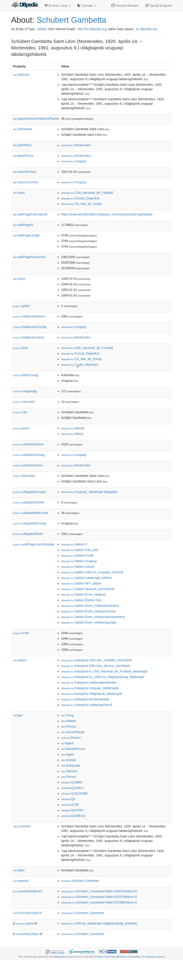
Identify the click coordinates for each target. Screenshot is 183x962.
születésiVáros (28, 465)
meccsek (24, 401)
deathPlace (23, 155)
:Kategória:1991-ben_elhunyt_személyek (95, 666)
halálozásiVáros (28, 337)
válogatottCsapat (29, 492)
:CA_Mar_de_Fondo (81, 204)
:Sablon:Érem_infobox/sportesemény (93, 617)
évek (21, 633)
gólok (21, 306)
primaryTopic (27, 934)
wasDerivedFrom (27, 891)
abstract (21, 74)
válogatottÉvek (28, 534)
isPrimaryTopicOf (27, 913)
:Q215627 (72, 788)
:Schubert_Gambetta (82, 913)
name (24, 923)
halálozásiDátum (29, 316)
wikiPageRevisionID (29, 257)
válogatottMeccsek (30, 513)
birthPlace (22, 145)
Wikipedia (59, 956)
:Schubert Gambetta (80, 881)
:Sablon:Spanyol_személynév (88, 589)
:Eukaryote (70, 765)
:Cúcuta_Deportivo (80, 198)
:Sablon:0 (74, 544)
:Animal (68, 760)
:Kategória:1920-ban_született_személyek (96, 660)
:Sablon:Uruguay (79, 561)
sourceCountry (25, 182)
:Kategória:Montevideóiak (85, 699)
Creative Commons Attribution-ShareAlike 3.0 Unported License (129, 956)
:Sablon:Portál (77, 555)
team (19, 192)
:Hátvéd (72, 428)
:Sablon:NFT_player (81, 583)
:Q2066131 (73, 816)
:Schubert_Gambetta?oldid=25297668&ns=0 (99, 897)
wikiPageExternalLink (30, 214)
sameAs (21, 881)
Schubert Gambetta (71, 20)
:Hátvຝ (72, 434)
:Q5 (68, 799)
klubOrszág (25, 375)
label (18, 870)
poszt (21, 428)
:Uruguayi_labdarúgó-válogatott (89, 492)
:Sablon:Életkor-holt (81, 600)
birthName (22, 129)
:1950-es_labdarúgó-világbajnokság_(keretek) (99, 923)
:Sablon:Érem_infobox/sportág (88, 622)
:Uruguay (73, 161)
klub (20, 348)
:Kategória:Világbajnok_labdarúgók (91, 693)
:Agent (67, 743)
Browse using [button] (58, 5)
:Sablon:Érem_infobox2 (83, 594)
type (18, 715)
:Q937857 (72, 810)
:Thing (67, 715)
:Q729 (70, 804)
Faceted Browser (125, 5)
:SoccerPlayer (73, 732)
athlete (42, 29)
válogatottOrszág (29, 523)
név (20, 412)
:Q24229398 (74, 793)
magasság (25, 391)
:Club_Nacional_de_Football (87, 192)
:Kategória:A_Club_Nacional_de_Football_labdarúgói (104, 671)
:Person (68, 726)
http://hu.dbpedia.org (92, 29)
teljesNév (24, 476)
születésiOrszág (28, 455)
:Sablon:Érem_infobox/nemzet (88, 611)
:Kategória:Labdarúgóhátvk (86, 705)
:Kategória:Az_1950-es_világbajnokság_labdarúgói (102, 677)
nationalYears (25, 171)
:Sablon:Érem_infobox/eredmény (90, 605)
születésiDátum (28, 444)
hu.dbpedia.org (146, 29)
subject (20, 660)
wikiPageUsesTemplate (33, 544)
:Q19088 (71, 782)
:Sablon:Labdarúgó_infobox (86, 578)
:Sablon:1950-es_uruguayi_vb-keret (92, 572)
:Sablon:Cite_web (79, 550)
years (19, 278)
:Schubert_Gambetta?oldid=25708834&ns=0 (99, 902)
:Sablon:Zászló (77, 566)
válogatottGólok (28, 502)
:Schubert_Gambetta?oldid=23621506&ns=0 (99, 891)
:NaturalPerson (73, 749)
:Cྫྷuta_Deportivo (79, 364)
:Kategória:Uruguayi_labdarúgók (90, 688)
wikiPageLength (26, 235)
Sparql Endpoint (159, 5)
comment (22, 826)
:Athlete (68, 721)
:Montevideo (76, 145)
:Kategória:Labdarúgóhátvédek (88, 682)
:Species (69, 771)
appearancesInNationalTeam (35, 118)
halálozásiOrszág (29, 327)
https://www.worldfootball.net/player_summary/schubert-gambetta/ (106, 214)
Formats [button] (86, 5)
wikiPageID (23, 225)
